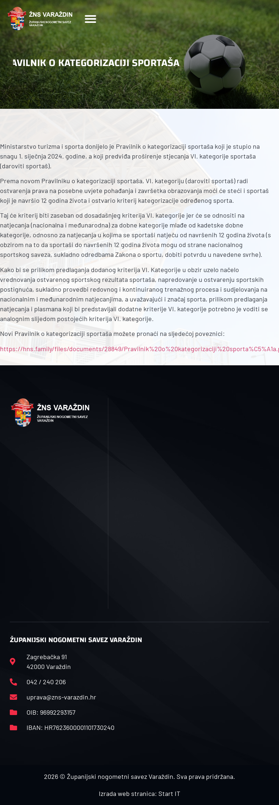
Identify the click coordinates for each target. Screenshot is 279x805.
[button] (90, 18)
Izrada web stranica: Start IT (139, 793)
